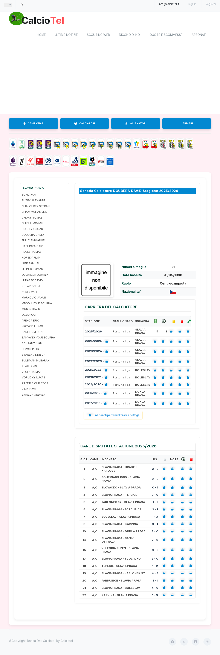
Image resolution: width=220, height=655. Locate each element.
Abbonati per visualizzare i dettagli (113, 416)
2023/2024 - (97, 352)
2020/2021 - (97, 378)
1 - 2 (155, 566)
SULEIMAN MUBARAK (35, 361)
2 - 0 (155, 532)
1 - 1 (155, 502)
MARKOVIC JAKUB (34, 298)
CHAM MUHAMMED (34, 212)
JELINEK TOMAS (32, 269)
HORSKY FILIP (31, 258)
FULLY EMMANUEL (34, 241)
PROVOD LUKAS (32, 327)
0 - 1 (155, 488)
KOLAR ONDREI (31, 286)
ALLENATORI (135, 124)
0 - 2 (155, 479)
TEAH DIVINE (30, 367)
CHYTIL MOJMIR (32, 224)
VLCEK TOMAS (31, 372)
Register (210, 4)
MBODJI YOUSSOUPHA (37, 304)
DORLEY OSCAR (32, 229)
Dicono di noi (130, 35)
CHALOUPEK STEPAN (36, 206)
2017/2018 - (96, 404)
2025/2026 (93, 332)
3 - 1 (155, 510)
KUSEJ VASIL (30, 292)
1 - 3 (155, 517)
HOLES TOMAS (31, 252)
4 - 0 (155, 588)
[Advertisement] (110, 80)
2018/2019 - (96, 394)
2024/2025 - (97, 342)
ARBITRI (188, 124)
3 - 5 (155, 550)
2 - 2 (155, 469)
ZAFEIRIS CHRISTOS (35, 384)
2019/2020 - (97, 385)
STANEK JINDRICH (34, 355)
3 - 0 (155, 495)
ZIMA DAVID (30, 389)
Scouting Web (98, 35)
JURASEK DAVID (32, 281)
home (41, 35)
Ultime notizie (66, 35)
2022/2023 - (97, 362)
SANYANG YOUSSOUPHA (38, 338)
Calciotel (67, 641)
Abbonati (199, 35)
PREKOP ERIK (30, 321)
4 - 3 (155, 573)
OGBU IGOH (29, 315)
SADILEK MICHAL (33, 332)
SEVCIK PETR (30, 349)
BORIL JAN (29, 195)
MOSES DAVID (31, 309)
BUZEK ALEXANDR (34, 201)
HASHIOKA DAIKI (32, 246)
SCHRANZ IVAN (32, 344)
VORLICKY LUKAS (33, 378)
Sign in (192, 4)
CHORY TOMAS (32, 218)
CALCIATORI (84, 124)
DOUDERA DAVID (33, 235)
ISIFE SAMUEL (31, 264)
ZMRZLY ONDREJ (33, 395)
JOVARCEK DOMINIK (35, 275)
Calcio (45, 20)
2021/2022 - (97, 371)
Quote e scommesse (166, 35)
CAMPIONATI (33, 124)
